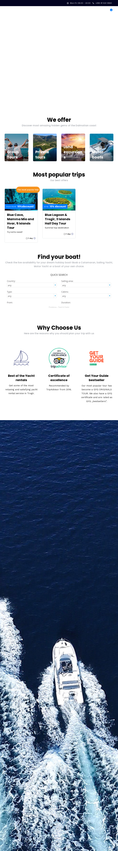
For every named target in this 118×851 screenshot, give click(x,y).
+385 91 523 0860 (102, 3)
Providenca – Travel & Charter (59, 307)
